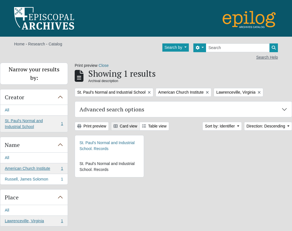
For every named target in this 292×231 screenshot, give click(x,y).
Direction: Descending (266, 126)
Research (36, 44)
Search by (174, 47)
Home (19, 44)
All (7, 110)
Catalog (55, 44)
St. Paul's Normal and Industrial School (34, 123)
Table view (154, 126)
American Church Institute (34, 169)
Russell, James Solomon (34, 180)
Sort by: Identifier (220, 126)
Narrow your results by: (34, 73)
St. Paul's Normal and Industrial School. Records (107, 145)
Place (12, 197)
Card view (125, 126)
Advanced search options (111, 109)
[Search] (238, 47)
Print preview (91, 126)
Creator (14, 97)
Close (104, 65)
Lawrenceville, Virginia (34, 222)
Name (12, 145)
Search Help (267, 57)
